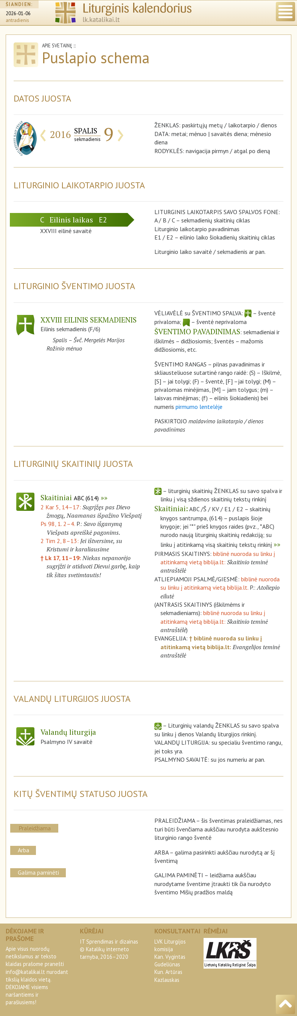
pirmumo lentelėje (199, 406)
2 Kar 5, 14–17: (61, 507)
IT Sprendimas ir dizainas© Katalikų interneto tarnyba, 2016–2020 (109, 949)
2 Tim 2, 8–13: (60, 541)
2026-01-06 (18, 13)
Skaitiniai (69, 497)
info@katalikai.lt (25, 971)
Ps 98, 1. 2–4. (57, 524)
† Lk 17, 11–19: (61, 558)
